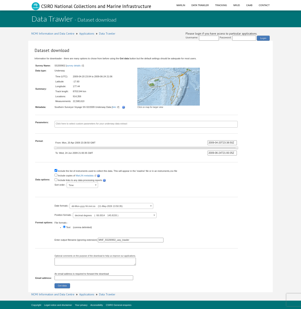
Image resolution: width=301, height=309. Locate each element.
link (114, 107)
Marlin (180, 5)
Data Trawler (200, 5)
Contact (264, 5)
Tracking (221, 5)
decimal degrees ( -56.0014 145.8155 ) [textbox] (96, 215)
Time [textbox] (71, 185)
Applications (86, 33)
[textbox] (136, 123)
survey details (73, 65)
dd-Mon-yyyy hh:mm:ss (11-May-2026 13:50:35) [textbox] (96, 206)
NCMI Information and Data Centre (52, 33)
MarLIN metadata (84, 175)
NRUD (236, 5)
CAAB (249, 5)
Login (263, 38)
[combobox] (146, 124)
